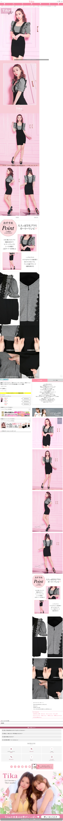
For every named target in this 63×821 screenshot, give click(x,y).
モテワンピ (43, 713)
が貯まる (31, 758)
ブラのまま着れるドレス (37, 717)
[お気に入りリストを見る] (57, 1)
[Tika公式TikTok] (26, 766)
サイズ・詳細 (55, 380)
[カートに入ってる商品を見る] (59, 1)
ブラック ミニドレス (36, 715)
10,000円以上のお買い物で (11, 750)
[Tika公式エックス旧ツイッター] (19, 766)
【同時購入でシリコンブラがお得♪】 (6, 407)
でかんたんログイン (51, 758)
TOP (2, 6)
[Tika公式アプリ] (42, 766)
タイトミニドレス (10, 6)
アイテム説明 (40, 380)
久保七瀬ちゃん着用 (36, 713)
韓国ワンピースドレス (58, 715)
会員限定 (51, 750)
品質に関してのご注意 (36, 707)
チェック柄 (55, 713)
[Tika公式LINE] (22, 766)
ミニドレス (5, 6)
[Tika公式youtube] (30, 766)
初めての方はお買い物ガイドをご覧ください (40, 704)
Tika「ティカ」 (44, 715)
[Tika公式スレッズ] (15, 766)
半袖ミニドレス (50, 715)
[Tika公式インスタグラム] (11, 766)
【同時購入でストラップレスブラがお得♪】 (7, 418)
